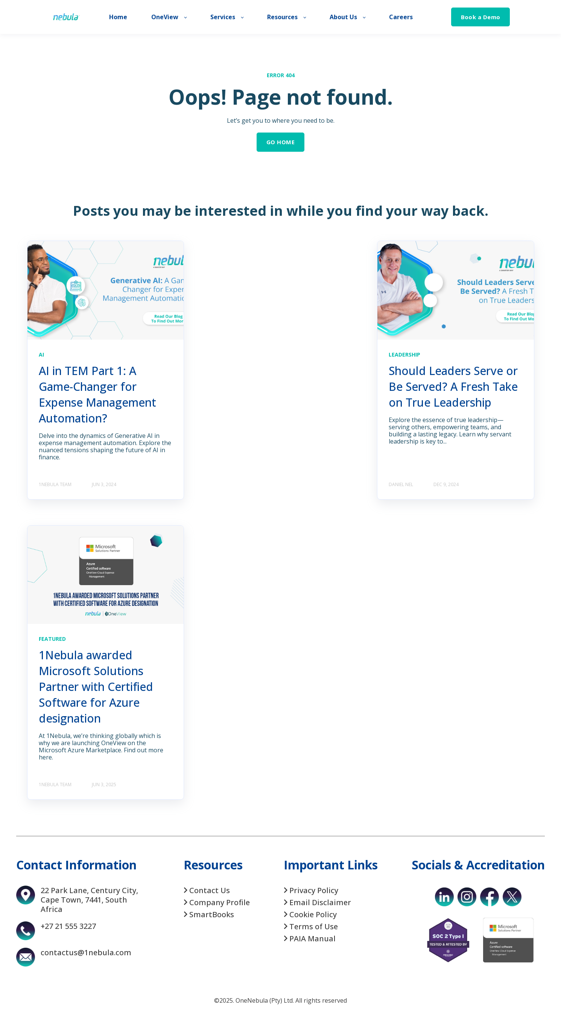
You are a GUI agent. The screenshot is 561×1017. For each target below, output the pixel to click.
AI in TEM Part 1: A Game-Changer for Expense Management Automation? (97, 394)
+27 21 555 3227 (68, 926)
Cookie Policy (313, 914)
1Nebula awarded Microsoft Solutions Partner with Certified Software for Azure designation (96, 686)
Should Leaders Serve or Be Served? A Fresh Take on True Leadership (453, 386)
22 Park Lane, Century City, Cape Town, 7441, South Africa (89, 900)
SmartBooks (211, 914)
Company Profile (219, 902)
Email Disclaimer (320, 902)
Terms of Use (313, 926)
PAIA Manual (312, 938)
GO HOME (280, 142)
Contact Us (209, 890)
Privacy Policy (313, 890)
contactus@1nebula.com (86, 952)
